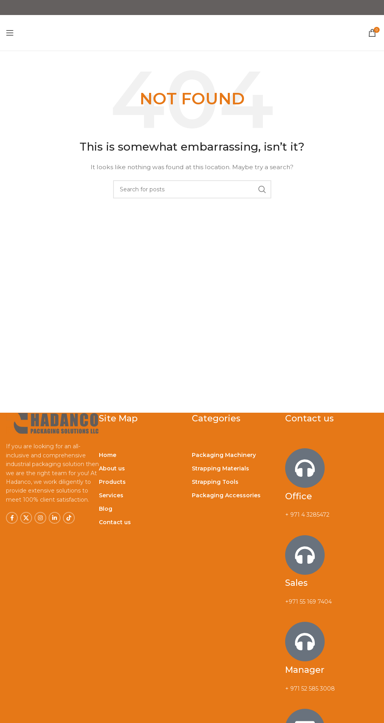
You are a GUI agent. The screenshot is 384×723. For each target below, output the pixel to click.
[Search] (192, 189)
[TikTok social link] (69, 518)
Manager (304, 669)
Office (298, 496)
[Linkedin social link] (55, 518)
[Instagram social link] (40, 518)
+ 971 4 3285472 (307, 514)
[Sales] (305, 555)
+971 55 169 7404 (308, 601)
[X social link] (26, 518)
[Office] (305, 468)
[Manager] (305, 641)
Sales (296, 583)
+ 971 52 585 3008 (310, 688)
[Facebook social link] (12, 518)
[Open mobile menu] (10, 33)
